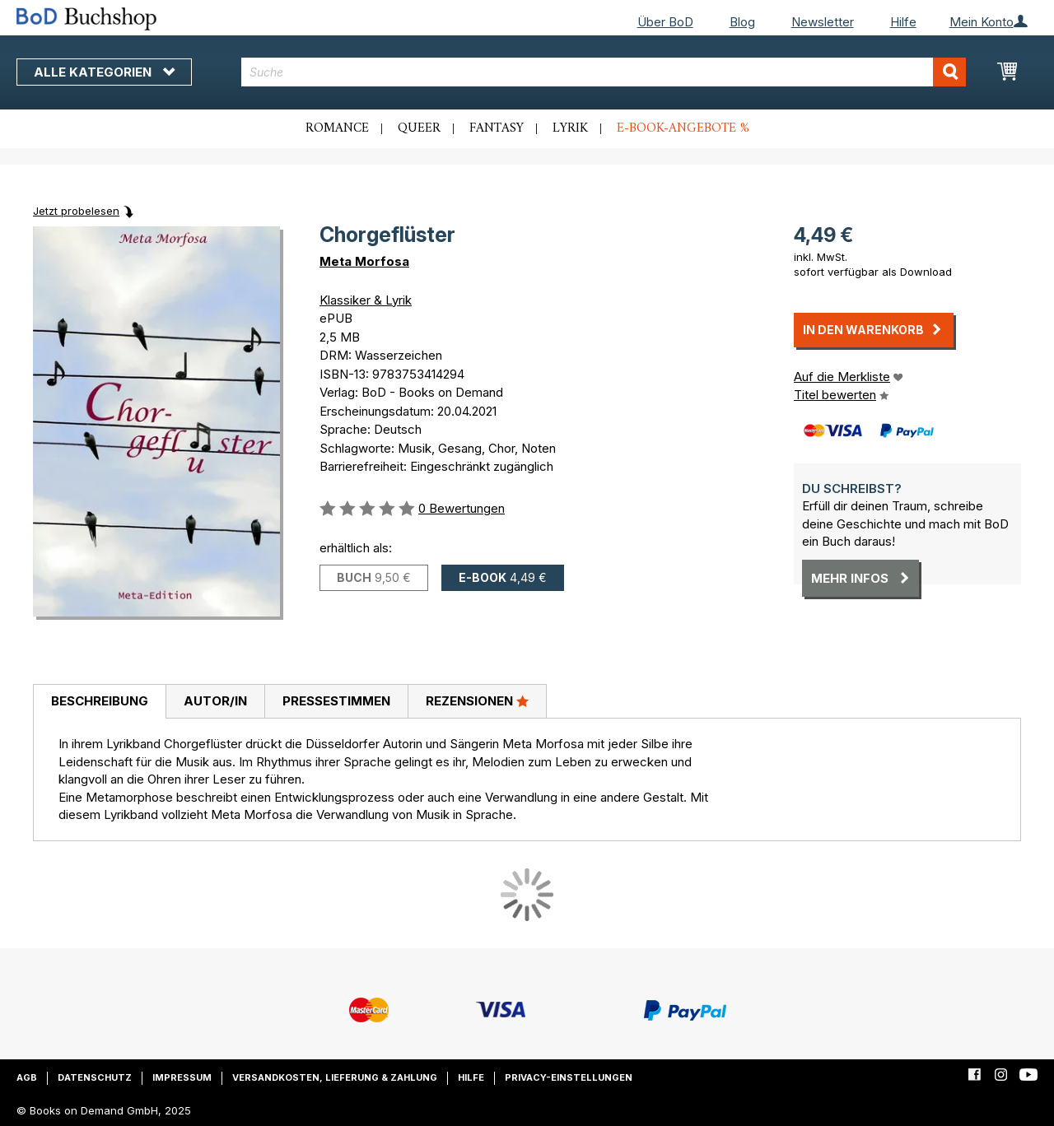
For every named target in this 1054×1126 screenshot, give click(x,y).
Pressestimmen (336, 701)
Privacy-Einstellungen (568, 1077)
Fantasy (496, 128)
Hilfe (903, 22)
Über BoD (665, 22)
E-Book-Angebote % (683, 128)
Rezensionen (477, 700)
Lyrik (570, 128)
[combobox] (603, 72)
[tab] (99, 702)
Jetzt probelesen (76, 210)
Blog (742, 22)
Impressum (182, 1077)
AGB (26, 1077)
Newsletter (822, 22)
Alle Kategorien (104, 72)
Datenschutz (95, 1077)
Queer (419, 128)
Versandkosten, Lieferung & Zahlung (334, 1077)
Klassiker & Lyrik (365, 300)
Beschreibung (99, 701)
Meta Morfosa (364, 261)
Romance (337, 128)
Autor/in (215, 701)
